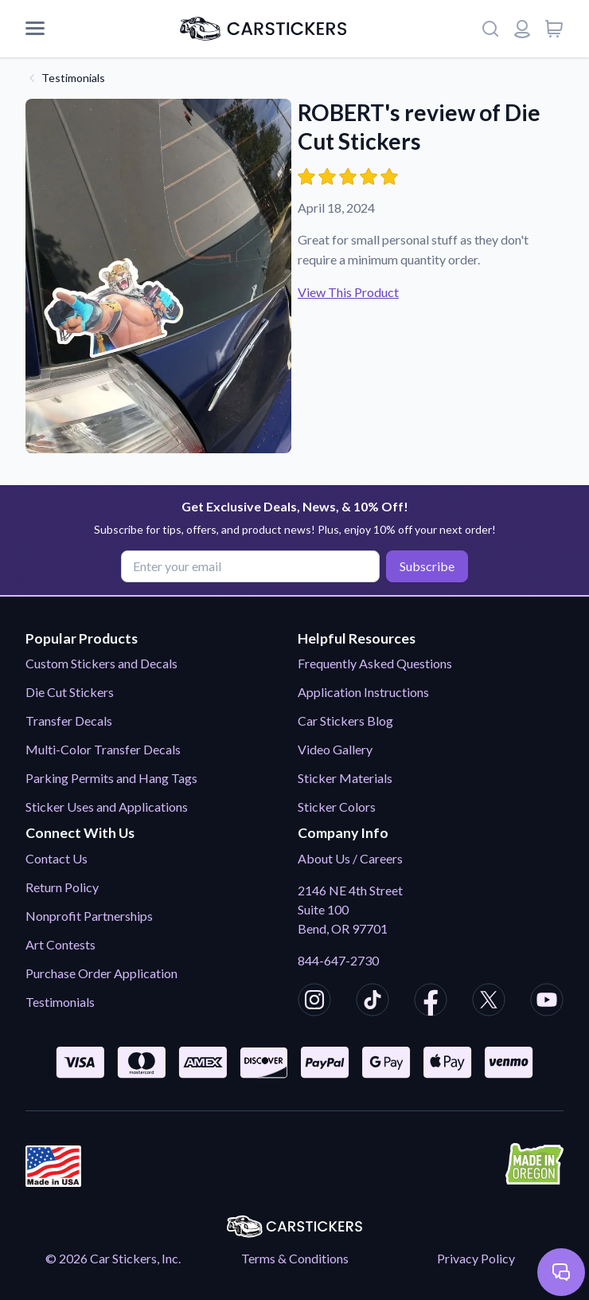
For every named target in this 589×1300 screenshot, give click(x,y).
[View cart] (554, 28)
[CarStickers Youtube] (547, 1002)
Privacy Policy (476, 1258)
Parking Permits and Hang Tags (111, 777)
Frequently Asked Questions (375, 663)
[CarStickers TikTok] (372, 1002)
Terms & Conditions (295, 1258)
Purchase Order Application (101, 973)
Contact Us (56, 858)
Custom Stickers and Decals (101, 663)
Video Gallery (335, 749)
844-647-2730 (338, 960)
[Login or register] (522, 28)
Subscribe (427, 566)
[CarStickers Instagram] (314, 1002)
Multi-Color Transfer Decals (103, 749)
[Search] (490, 28)
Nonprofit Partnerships (89, 915)
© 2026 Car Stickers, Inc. (113, 1258)
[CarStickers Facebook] (430, 1002)
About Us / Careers (350, 858)
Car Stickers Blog (345, 720)
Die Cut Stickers (69, 691)
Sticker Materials (345, 777)
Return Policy (62, 887)
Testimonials (73, 77)
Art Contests (60, 944)
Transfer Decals (68, 720)
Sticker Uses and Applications (106, 806)
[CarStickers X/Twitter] (488, 1002)
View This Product (348, 292)
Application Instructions (363, 691)
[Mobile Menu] (35, 28)
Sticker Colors (337, 806)
